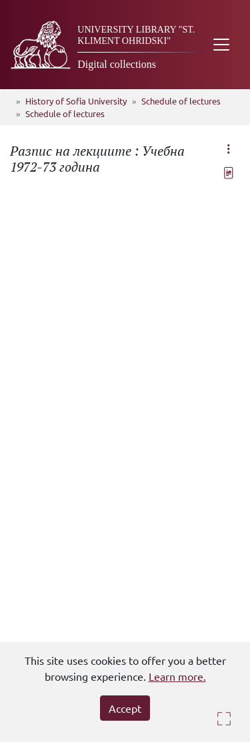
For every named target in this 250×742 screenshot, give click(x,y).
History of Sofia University (76, 100)
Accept (125, 708)
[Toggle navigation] (221, 45)
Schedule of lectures (181, 100)
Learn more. (177, 676)
